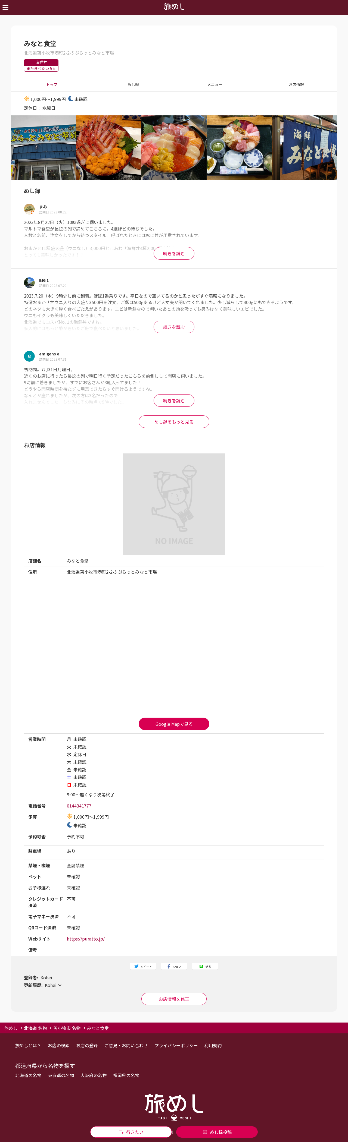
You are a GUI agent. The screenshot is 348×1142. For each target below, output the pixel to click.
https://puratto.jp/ (86, 938)
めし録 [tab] (133, 84)
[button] (174, 985)
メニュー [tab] (215, 84)
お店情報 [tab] (296, 84)
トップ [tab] (51, 84)
